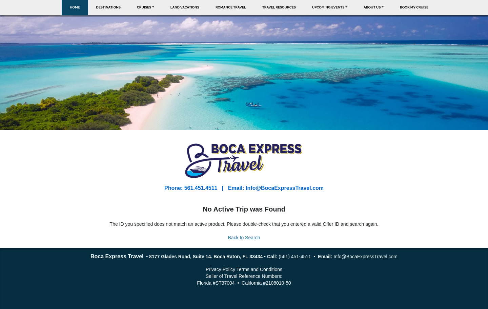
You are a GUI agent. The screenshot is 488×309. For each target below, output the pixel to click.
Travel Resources (279, 7)
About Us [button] (372, 7)
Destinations (108, 7)
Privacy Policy (220, 269)
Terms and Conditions (259, 269)
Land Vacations (184, 7)
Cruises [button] (144, 7)
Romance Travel (231, 7)
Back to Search (244, 237)
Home (75, 7)
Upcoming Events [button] (328, 7)
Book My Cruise (414, 7)
